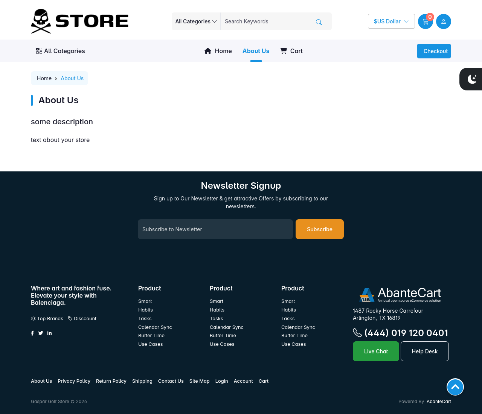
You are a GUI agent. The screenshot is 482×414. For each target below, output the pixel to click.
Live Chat (376, 351)
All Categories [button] (60, 50)
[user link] (443, 21)
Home (218, 51)
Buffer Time (151, 335)
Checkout (435, 51)
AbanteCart (439, 401)
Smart (145, 301)
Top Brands (47, 318)
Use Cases (150, 344)
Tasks (145, 318)
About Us (256, 51)
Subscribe (320, 229)
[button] (425, 21)
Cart (291, 51)
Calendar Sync (155, 327)
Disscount (82, 318)
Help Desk (425, 351)
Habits (145, 310)
